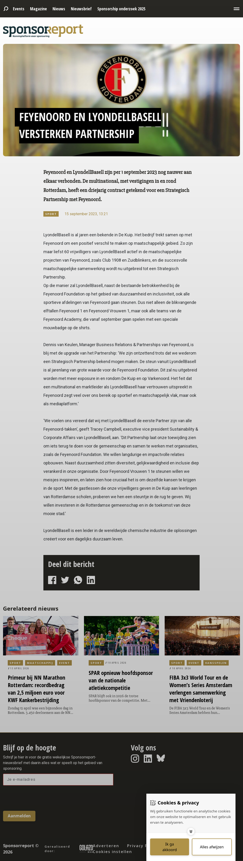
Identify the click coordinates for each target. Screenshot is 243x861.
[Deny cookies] (212, 846)
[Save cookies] (169, 846)
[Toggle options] (191, 831)
